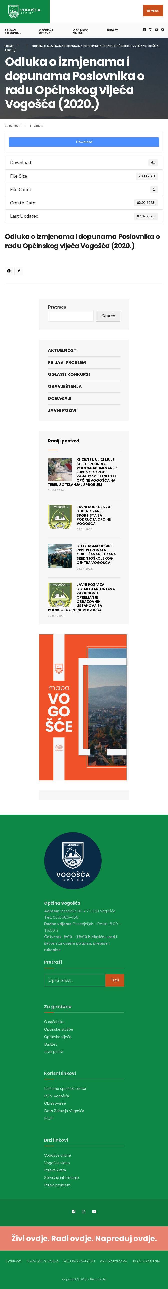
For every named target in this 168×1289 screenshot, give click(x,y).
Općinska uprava (46, 31)
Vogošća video (57, 1162)
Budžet (112, 30)
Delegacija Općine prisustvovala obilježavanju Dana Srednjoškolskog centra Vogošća (96, 554)
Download (84, 142)
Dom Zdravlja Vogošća (64, 1110)
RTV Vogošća (56, 1095)
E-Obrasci (14, 1261)
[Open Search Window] (162, 29)
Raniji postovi (64, 440)
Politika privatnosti (79, 1261)
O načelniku (54, 1021)
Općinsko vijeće (80, 31)
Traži (115, 979)
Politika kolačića (113, 1261)
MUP (48, 1118)
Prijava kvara (55, 1170)
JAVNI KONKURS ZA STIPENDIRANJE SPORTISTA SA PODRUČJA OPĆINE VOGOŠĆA (94, 515)
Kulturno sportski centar (65, 1088)
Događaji (59, 398)
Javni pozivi (62, 410)
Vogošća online (57, 1155)
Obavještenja (65, 386)
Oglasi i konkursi (69, 374)
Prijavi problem (67, 362)
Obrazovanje (55, 1103)
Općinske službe (58, 1029)
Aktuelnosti (63, 350)
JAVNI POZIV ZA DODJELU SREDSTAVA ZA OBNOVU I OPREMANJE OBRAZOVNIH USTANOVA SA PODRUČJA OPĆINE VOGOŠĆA (81, 597)
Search (108, 316)
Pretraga (57, 307)
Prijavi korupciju (13, 31)
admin (38, 126)
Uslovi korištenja (146, 1261)
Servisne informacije (61, 1177)
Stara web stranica (42, 1261)
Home (9, 46)
